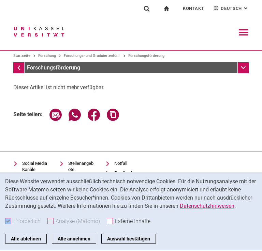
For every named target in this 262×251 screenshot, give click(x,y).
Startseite (21, 55)
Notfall (120, 163)
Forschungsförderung (146, 55)
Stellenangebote (80, 166)
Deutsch (231, 8)
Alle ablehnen (26, 238)
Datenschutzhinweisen (207, 206)
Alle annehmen (74, 238)
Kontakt (193, 8)
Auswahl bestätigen (128, 238)
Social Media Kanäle (34, 166)
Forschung (47, 55)
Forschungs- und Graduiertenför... (92, 55)
